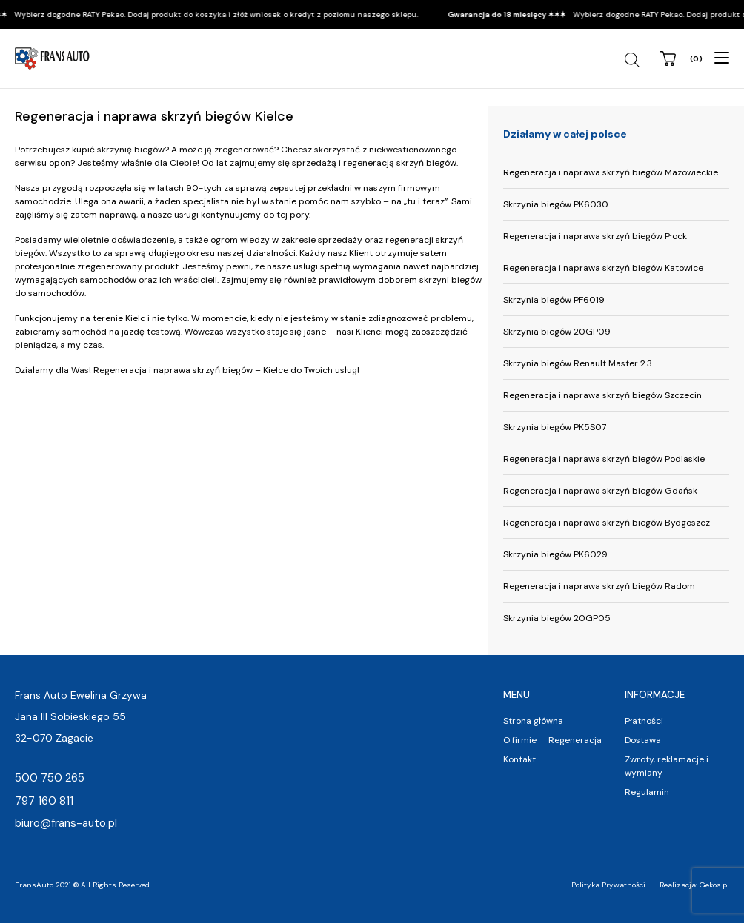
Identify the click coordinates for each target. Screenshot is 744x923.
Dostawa (643, 740)
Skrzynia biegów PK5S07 (554, 427)
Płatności (644, 721)
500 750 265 (49, 778)
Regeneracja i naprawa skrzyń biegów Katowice (603, 268)
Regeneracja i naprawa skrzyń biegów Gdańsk (600, 491)
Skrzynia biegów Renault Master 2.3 (577, 363)
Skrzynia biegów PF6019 (554, 300)
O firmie (520, 740)
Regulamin (647, 792)
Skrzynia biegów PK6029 (555, 554)
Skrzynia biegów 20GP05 (557, 618)
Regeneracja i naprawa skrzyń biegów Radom (599, 586)
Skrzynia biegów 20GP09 (557, 332)
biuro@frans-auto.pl (66, 823)
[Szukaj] (634, 60)
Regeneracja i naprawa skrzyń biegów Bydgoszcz (606, 522)
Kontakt (519, 759)
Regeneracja (575, 740)
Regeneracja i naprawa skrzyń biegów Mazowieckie (610, 172)
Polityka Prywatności (608, 885)
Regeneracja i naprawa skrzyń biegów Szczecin (602, 395)
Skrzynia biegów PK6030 (555, 204)
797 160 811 (44, 800)
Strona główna (533, 721)
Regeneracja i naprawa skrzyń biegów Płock (595, 236)
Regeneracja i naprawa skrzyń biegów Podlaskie (604, 459)
